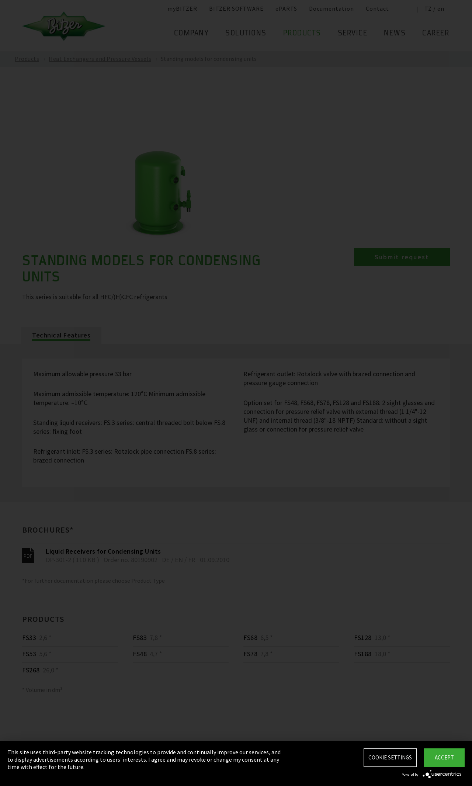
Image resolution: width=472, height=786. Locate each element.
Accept (444, 757)
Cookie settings (390, 757)
